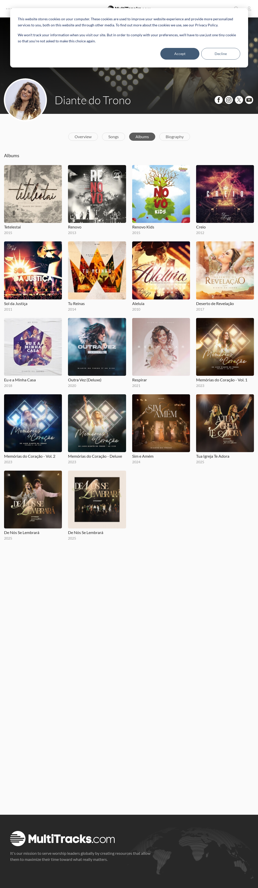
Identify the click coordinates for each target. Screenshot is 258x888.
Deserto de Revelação (215, 303)
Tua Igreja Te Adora (212, 456)
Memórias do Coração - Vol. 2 (29, 456)
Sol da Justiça (15, 303)
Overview (83, 136)
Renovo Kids (143, 226)
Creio (201, 226)
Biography (175, 136)
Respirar (139, 379)
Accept (179, 53)
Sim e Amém (142, 456)
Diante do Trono (93, 100)
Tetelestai (12, 226)
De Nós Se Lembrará (21, 532)
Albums (142, 136)
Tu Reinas (76, 303)
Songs (113, 136)
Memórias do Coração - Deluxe (95, 456)
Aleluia (138, 303)
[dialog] (129, 37)
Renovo (74, 226)
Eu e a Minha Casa (20, 379)
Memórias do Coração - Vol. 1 (221, 379)
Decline (221, 53)
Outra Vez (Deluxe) (84, 379)
